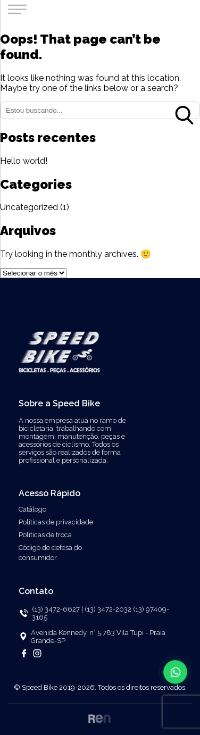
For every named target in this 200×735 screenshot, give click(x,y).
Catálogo (32, 509)
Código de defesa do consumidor (50, 553)
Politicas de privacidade (56, 522)
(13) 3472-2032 (109, 609)
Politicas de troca (45, 535)
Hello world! (23, 161)
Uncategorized (29, 207)
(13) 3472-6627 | (57, 609)
